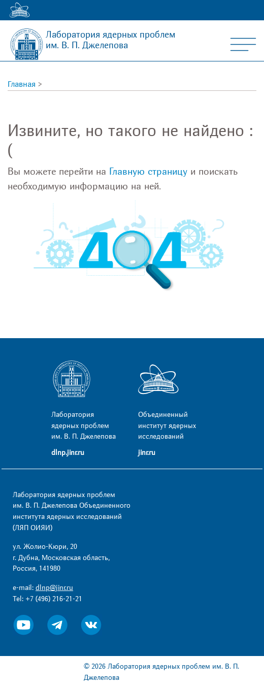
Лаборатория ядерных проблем (110, 40)
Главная (22, 84)
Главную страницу (148, 172)
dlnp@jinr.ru (54, 587)
